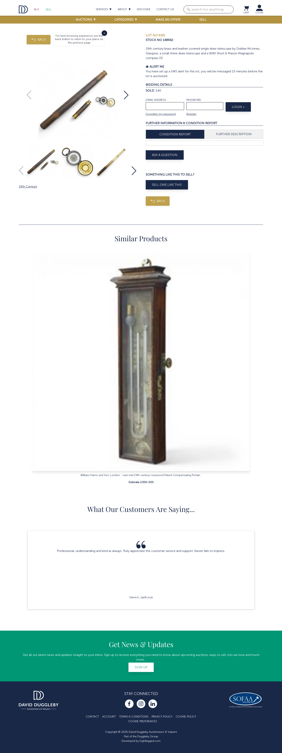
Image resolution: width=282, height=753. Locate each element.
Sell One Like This (167, 184)
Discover (143, 9)
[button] (126, 95)
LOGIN (259, 12)
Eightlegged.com (150, 740)
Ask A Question (164, 155)
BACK (38, 39)
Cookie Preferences (142, 721)
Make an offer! (168, 19)
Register (191, 114)
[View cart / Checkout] (246, 8)
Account (109, 716)
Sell (49, 9)
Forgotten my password (161, 114)
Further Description (234, 134)
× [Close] (104, 33)
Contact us (165, 9)
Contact (92, 716)
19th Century (28, 186)
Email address (156, 99)
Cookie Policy (186, 716)
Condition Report (175, 134)
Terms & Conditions (133, 716)
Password (193, 99)
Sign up (141, 667)
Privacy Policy (162, 716)
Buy (36, 9)
